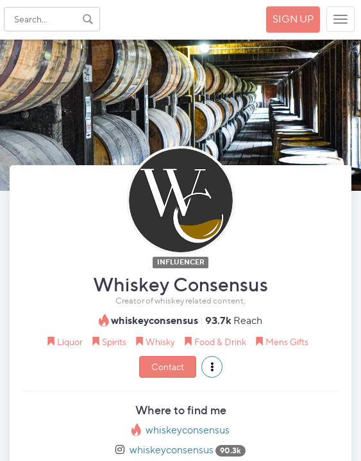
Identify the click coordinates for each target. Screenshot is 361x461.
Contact (167, 366)
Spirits (114, 341)
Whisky (160, 341)
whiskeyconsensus (188, 430)
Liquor (70, 341)
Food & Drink (220, 341)
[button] (211, 367)
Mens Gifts (286, 341)
